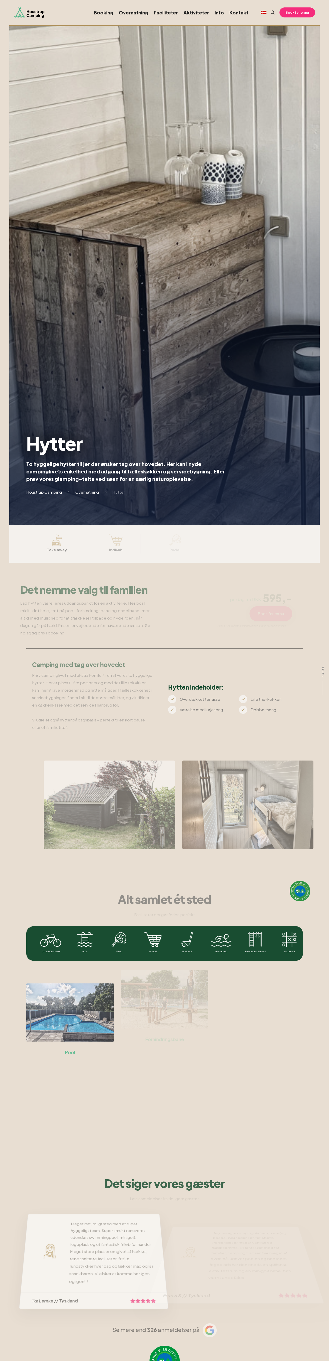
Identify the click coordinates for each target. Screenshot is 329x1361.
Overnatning (133, 12)
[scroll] (323, 680)
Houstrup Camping (44, 492)
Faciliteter (166, 12)
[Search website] (270, 12)
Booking (103, 12)
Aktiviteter (196, 12)
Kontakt (238, 12)
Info (219, 12)
